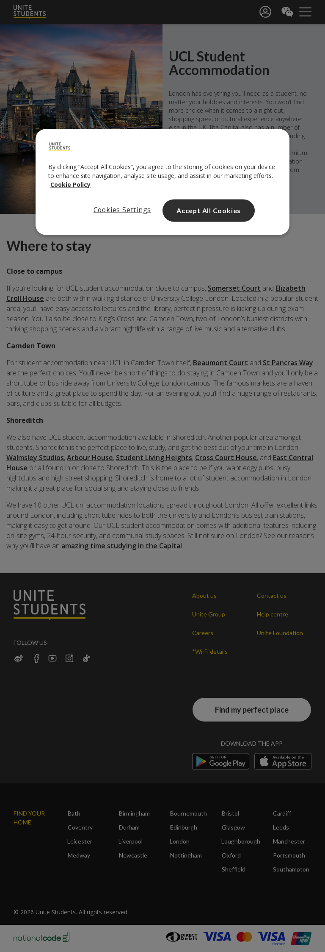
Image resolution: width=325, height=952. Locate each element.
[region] (162, 182)
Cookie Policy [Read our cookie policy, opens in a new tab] (70, 184)
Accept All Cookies (208, 210)
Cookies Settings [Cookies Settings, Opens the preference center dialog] (122, 209)
